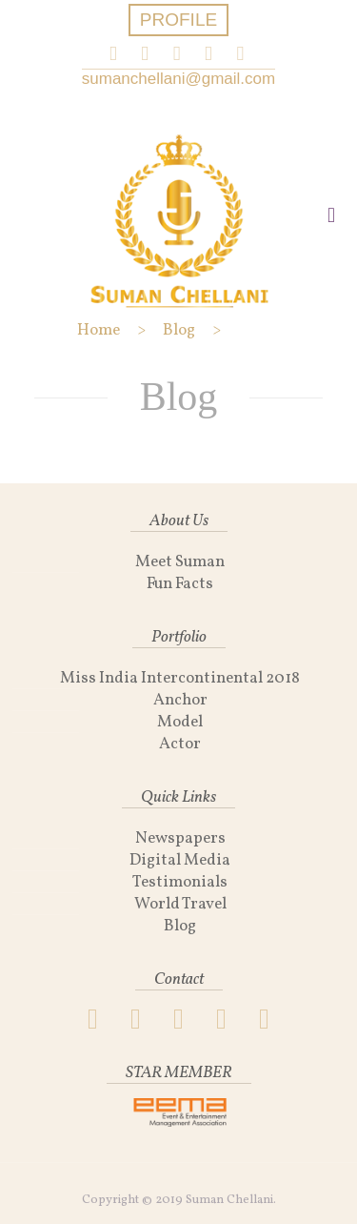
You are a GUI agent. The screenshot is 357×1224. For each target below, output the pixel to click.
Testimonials (180, 882)
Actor (180, 744)
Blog (180, 926)
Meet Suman (180, 562)
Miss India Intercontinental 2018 (180, 678)
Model (180, 722)
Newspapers (180, 838)
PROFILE (178, 20)
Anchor (180, 700)
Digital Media (179, 860)
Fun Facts (180, 584)
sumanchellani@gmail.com (178, 79)
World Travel (180, 904)
